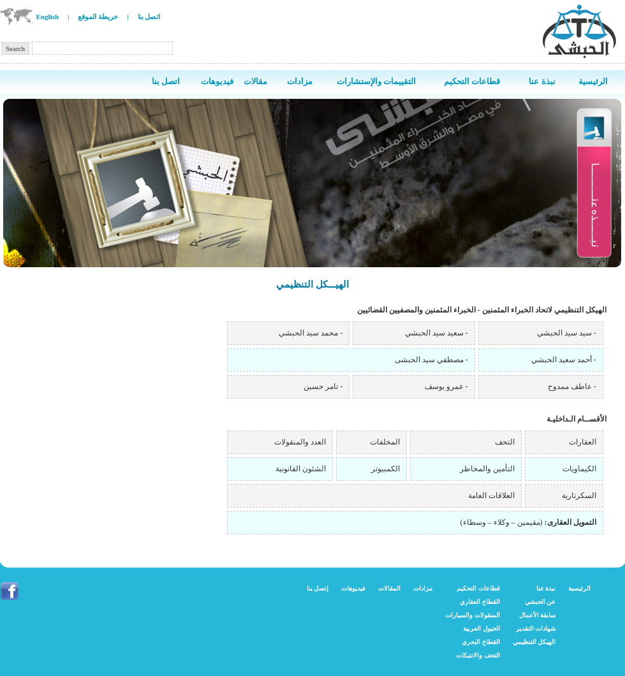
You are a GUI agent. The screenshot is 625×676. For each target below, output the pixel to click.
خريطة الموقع (98, 16)
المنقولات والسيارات (472, 615)
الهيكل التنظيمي (534, 641)
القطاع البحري (481, 641)
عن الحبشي (540, 601)
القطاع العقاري (480, 601)
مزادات (422, 588)
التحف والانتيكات (478, 655)
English (47, 16)
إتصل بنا (318, 588)
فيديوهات (353, 588)
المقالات (389, 588)
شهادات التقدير (536, 628)
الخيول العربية (481, 628)
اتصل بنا (149, 16)
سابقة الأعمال (537, 615)
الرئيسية (579, 588)
